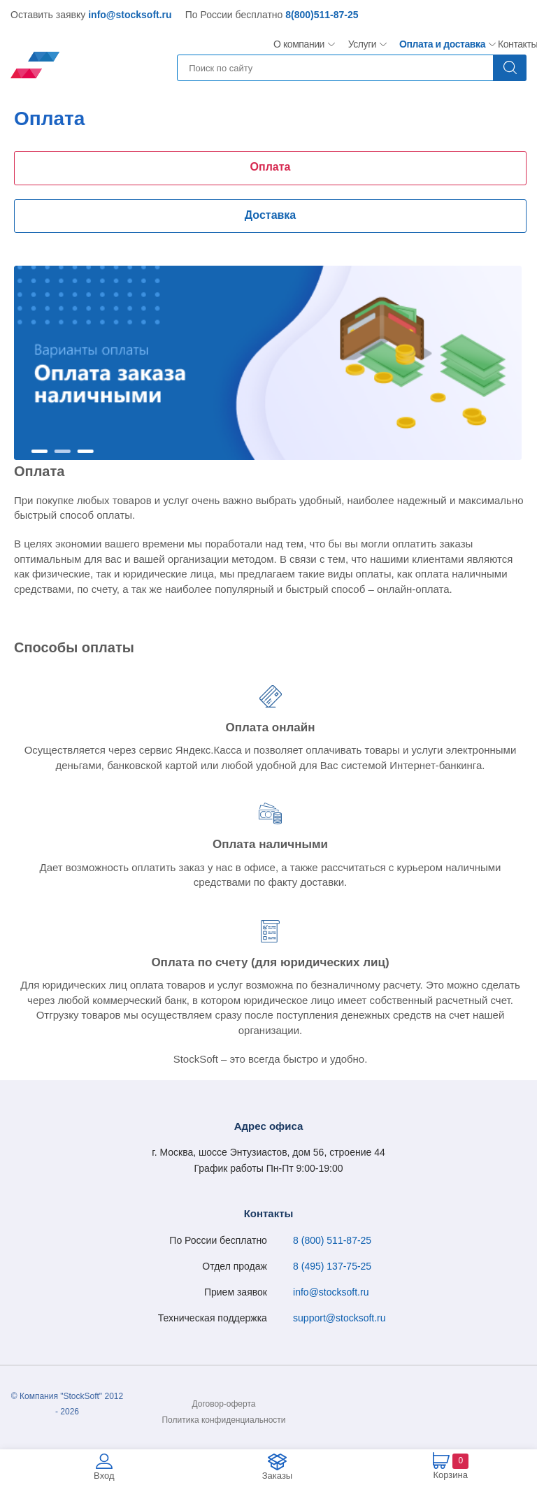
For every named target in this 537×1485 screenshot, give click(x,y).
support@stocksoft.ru (339, 1317)
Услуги (362, 44)
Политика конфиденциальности (223, 1420)
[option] (268, 362)
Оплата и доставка (437, 44)
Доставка (270, 215)
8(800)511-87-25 (321, 14)
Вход (104, 1475)
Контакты (517, 44)
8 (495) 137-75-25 (332, 1266)
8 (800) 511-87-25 (332, 1240)
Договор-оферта (224, 1404)
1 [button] (39, 451)
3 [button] (86, 451)
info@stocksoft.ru (129, 14)
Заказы (277, 1475)
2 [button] (63, 451)
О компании (299, 44)
